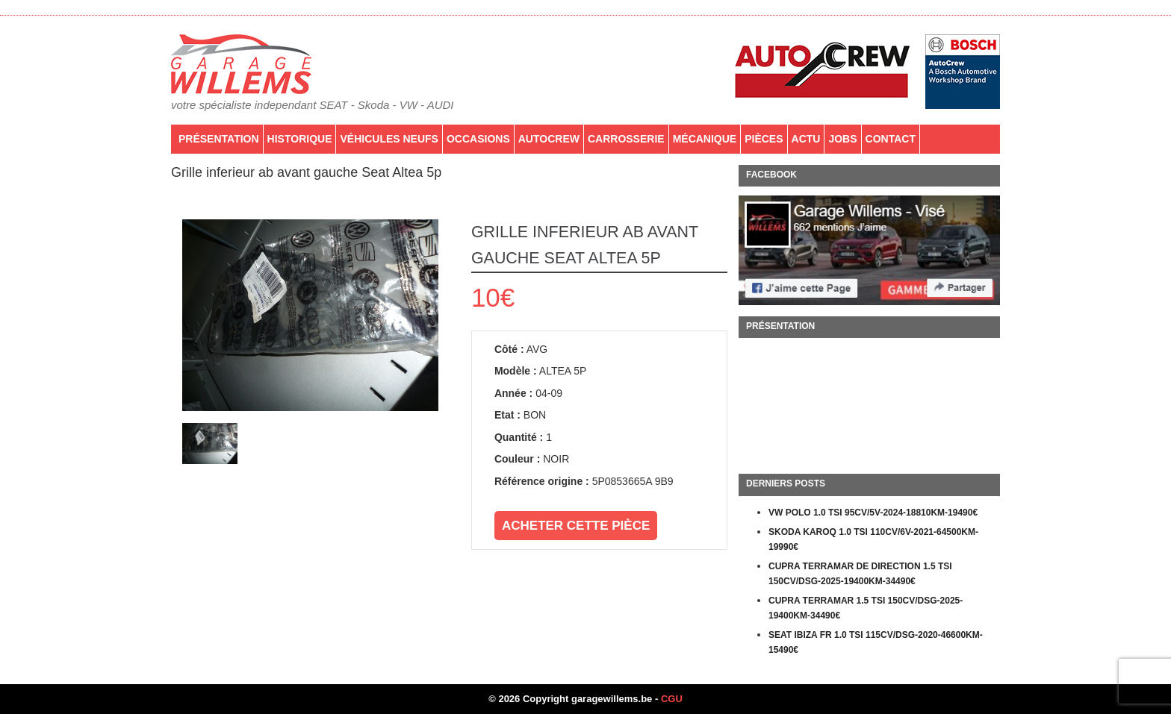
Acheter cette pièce (576, 526)
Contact (891, 139)
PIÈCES (764, 139)
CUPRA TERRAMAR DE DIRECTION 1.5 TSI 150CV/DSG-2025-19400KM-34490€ (860, 573)
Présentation (218, 139)
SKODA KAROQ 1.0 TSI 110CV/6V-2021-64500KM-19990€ (873, 539)
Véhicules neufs (389, 139)
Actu (806, 139)
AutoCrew (549, 139)
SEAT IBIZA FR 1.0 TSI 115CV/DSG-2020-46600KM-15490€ (875, 642)
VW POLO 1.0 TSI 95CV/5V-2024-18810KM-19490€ (873, 512)
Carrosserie (626, 139)
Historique (299, 139)
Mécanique (705, 139)
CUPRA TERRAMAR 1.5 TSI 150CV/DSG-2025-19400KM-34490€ (865, 608)
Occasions (478, 139)
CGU (672, 698)
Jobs (842, 139)
